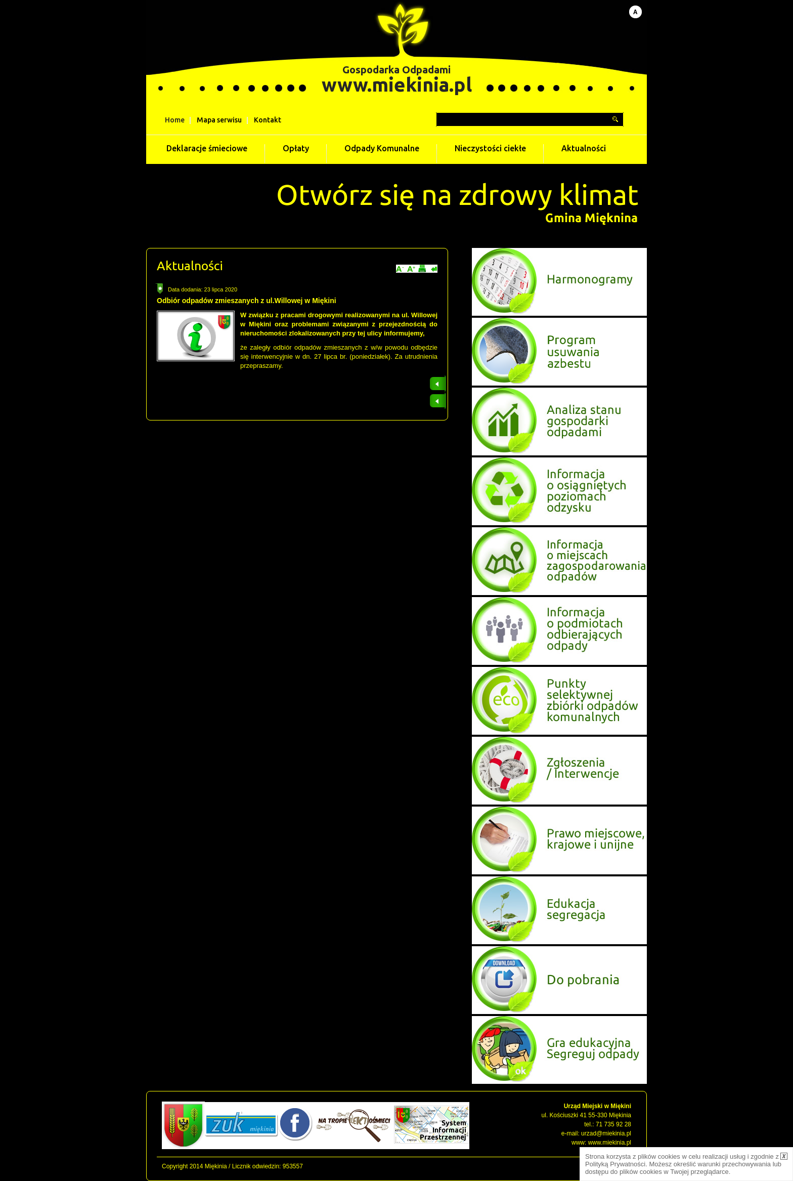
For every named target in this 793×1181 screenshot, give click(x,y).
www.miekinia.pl (397, 84)
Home (175, 120)
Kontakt (267, 120)
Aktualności (583, 148)
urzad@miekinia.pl (606, 1133)
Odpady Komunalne (381, 148)
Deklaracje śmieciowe (206, 148)
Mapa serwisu (219, 120)
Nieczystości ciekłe (490, 148)
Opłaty (296, 148)
